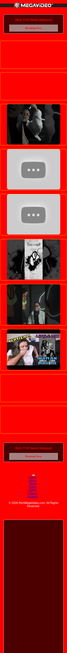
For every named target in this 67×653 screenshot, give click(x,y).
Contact (32, 493)
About (32, 480)
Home (32, 477)
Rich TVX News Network (33, 20)
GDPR (32, 490)
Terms (33, 483)
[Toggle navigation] (33, 475)
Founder (32, 496)
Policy (32, 487)
